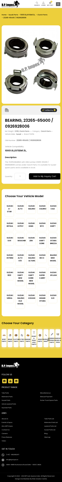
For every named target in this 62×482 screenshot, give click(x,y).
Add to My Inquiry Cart (44, 176)
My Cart (50, 4)
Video (4, 441)
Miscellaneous (45, 393)
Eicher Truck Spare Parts (49, 400)
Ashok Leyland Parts (9, 404)
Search (37, 4)
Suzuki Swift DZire (42, 241)
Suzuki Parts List (49, 430)
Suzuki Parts (13, 15)
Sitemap (47, 437)
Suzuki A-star (10, 209)
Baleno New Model (53, 258)
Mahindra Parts (7, 397)
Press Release (7, 437)
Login (43, 4)
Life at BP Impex (7, 426)
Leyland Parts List (50, 426)
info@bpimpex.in (12, 460)
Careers (5, 433)
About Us (5, 419)
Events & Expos (7, 422)
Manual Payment (46, 397)
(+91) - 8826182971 (12, 455)
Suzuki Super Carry (42, 275)
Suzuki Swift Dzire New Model (31, 278)
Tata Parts (5, 393)
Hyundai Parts (7, 408)
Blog (46, 433)
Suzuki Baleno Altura (31, 258)
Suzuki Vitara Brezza (53, 241)
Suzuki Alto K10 (20, 258)
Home (4, 15)
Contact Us (6, 430)
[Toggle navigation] (58, 4)
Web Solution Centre (39, 479)
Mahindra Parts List (51, 422)
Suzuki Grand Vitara (42, 298)
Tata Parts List (49, 419)
